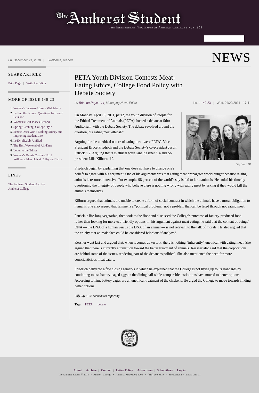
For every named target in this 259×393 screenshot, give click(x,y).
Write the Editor (36, 83)
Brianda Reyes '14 (91, 102)
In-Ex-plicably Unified (27, 140)
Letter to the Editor (25, 150)
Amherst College (18, 188)
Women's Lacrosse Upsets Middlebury (37, 108)
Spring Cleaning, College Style (32, 127)
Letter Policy (124, 370)
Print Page (14, 83)
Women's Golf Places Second (31, 122)
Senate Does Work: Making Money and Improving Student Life (37, 133)
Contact (106, 370)
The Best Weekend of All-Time (32, 145)
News (231, 57)
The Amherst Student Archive (26, 184)
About (78, 370)
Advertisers (144, 370)
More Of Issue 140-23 (31, 99)
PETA (89, 304)
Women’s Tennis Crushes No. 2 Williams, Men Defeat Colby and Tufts (37, 157)
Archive (91, 370)
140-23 (206, 103)
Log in (181, 370)
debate (102, 304)
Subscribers (165, 370)
